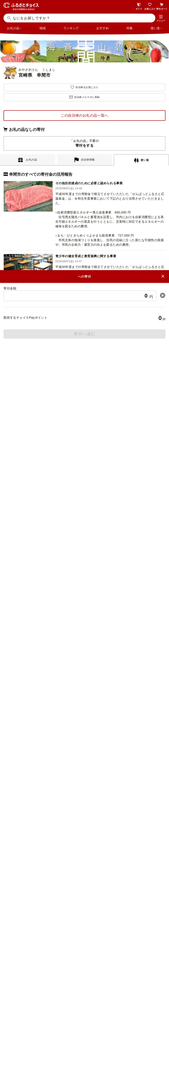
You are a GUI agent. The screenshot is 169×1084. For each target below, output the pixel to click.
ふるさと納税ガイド (84, 718)
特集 (130, 28)
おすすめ (102, 28)
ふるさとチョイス (87, 944)
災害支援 (87, 960)
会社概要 (48, 1052)
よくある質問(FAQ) (84, 770)
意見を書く (85, 822)
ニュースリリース (73, 1052)
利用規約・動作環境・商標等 (84, 1067)
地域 (42, 28)
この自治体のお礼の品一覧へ (84, 115)
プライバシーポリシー (69, 1059)
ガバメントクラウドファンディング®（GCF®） (87, 952)
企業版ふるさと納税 (87, 968)
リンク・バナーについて (109, 1052)
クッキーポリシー (103, 1059)
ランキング (71, 28)
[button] (160, 18)
